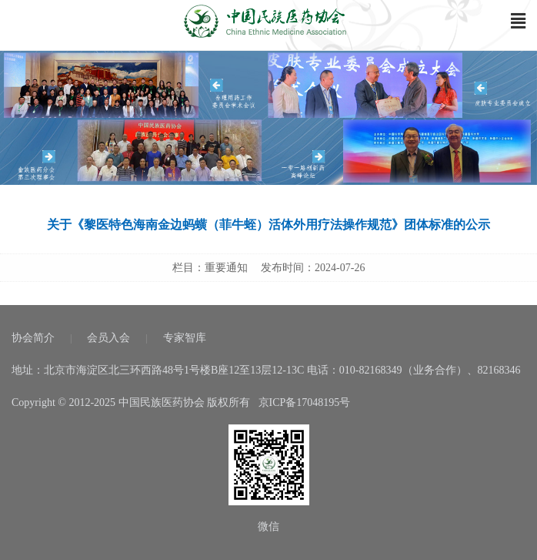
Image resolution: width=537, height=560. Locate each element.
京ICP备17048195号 (304, 402)
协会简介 (33, 338)
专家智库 (184, 338)
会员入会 (108, 338)
